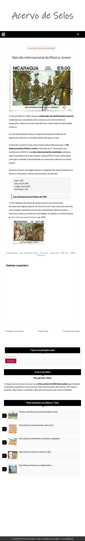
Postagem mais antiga (71, 331)
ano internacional (29, 253)
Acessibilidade (67, 539)
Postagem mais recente (14, 331)
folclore (44, 253)
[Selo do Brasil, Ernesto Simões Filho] (13, 455)
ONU (73, 253)
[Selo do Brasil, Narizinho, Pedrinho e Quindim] (13, 442)
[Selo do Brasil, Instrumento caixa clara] (13, 428)
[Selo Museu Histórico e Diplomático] (13, 468)
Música (65, 253)
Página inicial (43, 331)
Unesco (41, 255)
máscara (55, 253)
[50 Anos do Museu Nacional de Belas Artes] (13, 415)
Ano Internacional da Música (25, 217)
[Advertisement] (42, 501)
